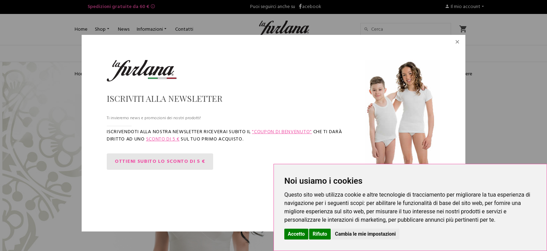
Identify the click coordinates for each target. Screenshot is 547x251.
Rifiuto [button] (320, 234)
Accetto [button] (296, 234)
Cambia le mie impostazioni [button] (365, 234)
